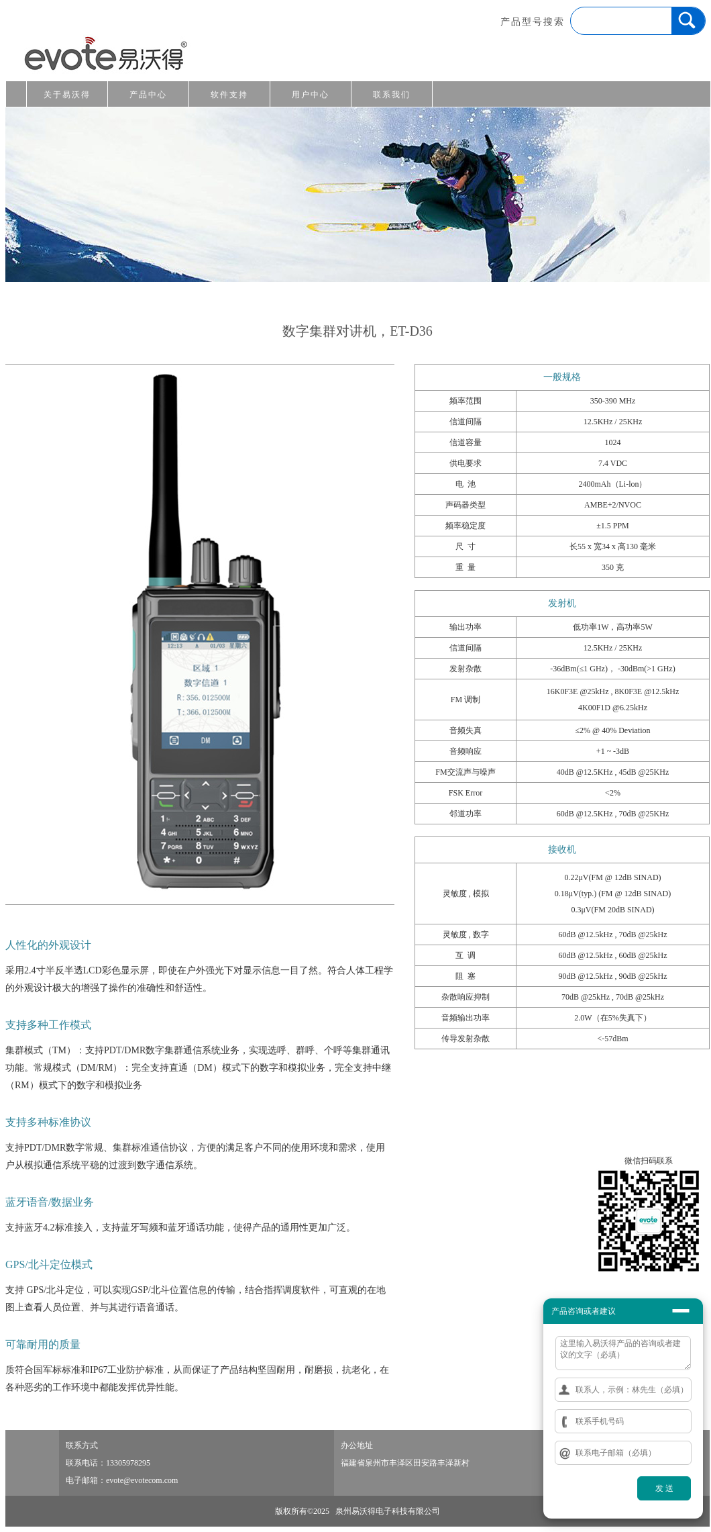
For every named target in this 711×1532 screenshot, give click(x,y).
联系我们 (392, 94)
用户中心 (310, 94)
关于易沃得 (67, 94)
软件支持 (229, 94)
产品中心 (148, 94)
